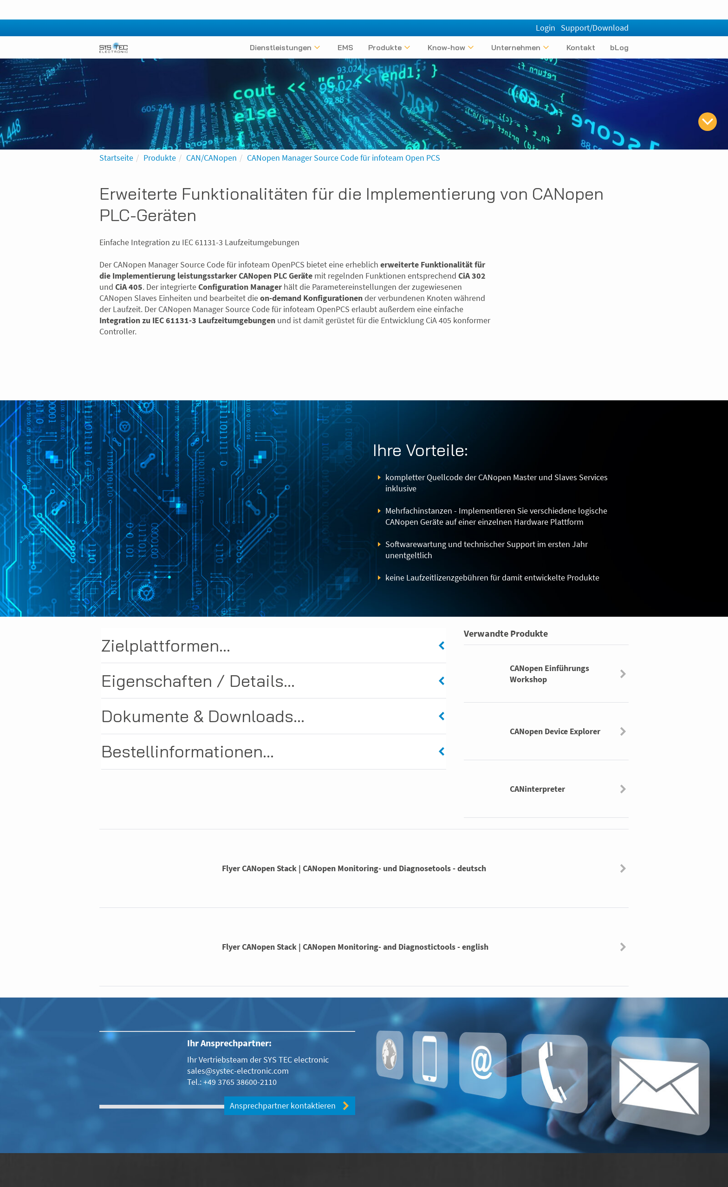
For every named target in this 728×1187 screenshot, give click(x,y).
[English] (623, 29)
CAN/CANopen (211, 157)
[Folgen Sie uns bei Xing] (590, 1176)
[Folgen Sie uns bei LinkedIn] (606, 1176)
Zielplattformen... (165, 645)
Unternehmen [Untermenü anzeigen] (515, 47)
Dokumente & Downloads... (203, 717)
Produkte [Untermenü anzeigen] (385, 47)
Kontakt (580, 47)
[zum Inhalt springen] (707, 121)
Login (545, 8)
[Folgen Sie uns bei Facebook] (622, 1176)
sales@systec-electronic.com (238, 1070)
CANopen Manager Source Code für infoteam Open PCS (343, 157)
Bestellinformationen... (187, 753)
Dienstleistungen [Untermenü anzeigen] (281, 47)
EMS (345, 47)
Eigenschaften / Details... (198, 681)
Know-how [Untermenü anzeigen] (446, 47)
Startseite (116, 157)
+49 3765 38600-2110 (240, 1081)
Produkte (159, 157)
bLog (619, 47)
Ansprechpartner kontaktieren (283, 1106)
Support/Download (595, 8)
